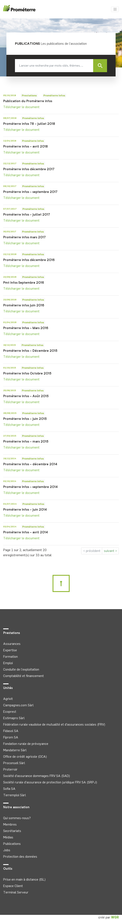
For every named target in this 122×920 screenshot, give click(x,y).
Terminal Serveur (15, 892)
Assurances (12, 644)
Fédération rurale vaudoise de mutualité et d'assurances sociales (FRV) (54, 724)
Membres (10, 824)
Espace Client (13, 886)
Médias (8, 837)
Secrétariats (12, 831)
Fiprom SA (10, 737)
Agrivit (8, 699)
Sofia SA (9, 789)
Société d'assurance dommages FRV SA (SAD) (36, 776)
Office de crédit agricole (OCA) (25, 756)
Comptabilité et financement (23, 676)
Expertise (10, 650)
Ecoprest (9, 712)
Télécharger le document (21, 107)
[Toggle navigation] (115, 9)
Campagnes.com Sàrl (18, 705)
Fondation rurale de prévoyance (25, 744)
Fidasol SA (10, 731)
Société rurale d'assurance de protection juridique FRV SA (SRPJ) (50, 782)
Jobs (6, 850)
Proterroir (10, 769)
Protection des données (20, 856)
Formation (10, 657)
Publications (12, 844)
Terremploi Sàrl (14, 795)
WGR (115, 917)
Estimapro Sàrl (14, 718)
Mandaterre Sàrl (14, 750)
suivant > (110, 551)
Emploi (8, 663)
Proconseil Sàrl (14, 763)
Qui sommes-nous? (17, 818)
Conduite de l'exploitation (21, 669)
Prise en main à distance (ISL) (24, 879)
